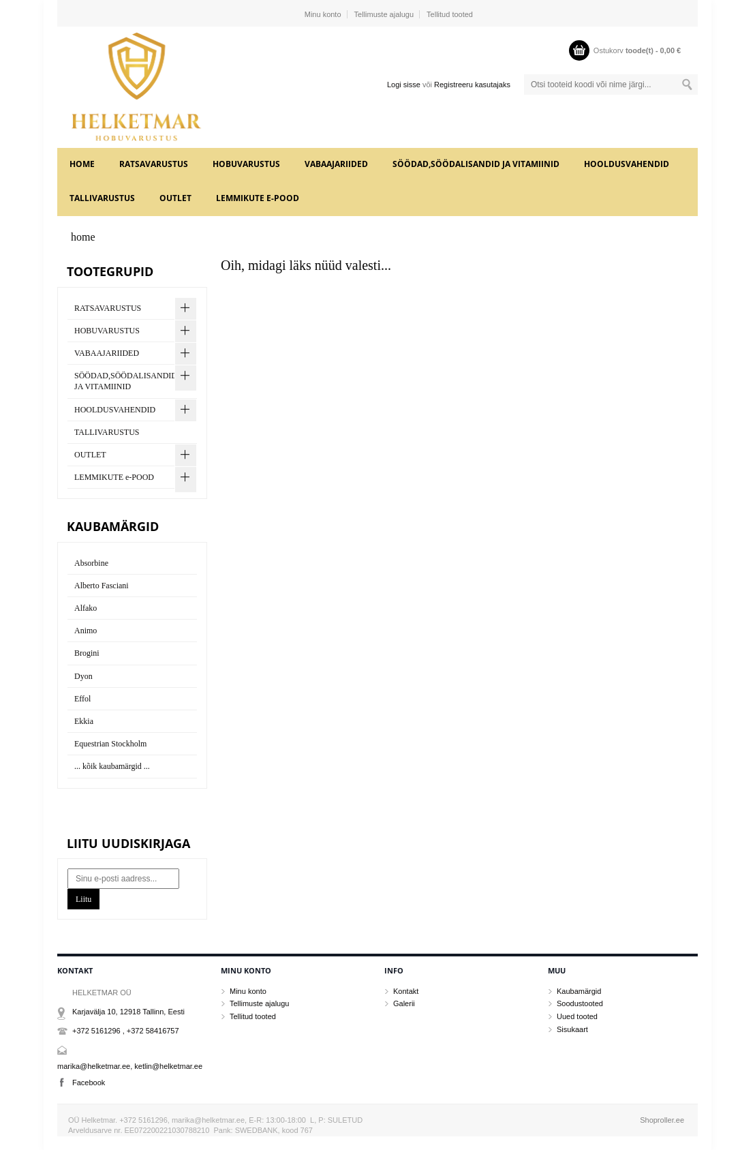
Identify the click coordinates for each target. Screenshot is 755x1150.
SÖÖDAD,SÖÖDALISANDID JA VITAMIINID (475, 164)
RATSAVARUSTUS (153, 164)
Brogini (86, 653)
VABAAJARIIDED (336, 164)
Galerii (404, 1003)
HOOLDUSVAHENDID (626, 164)
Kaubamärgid (579, 991)
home (82, 164)
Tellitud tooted (450, 14)
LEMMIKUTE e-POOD (257, 198)
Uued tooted (577, 1016)
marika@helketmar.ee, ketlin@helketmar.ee (129, 1066)
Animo (85, 630)
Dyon (83, 676)
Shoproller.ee (662, 1120)
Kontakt (405, 991)
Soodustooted (580, 1003)
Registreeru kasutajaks (472, 84)
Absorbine (91, 563)
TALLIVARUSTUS (102, 198)
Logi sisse (403, 84)
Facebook (88, 1082)
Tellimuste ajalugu (384, 14)
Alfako (85, 608)
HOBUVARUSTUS (246, 164)
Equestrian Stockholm (110, 743)
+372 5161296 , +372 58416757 (125, 1031)
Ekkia (83, 721)
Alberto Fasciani (101, 585)
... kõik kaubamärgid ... (112, 766)
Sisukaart (572, 1029)
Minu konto (323, 14)
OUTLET (175, 198)
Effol (82, 698)
